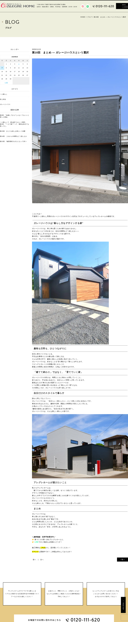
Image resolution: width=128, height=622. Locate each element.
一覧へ (122, 559)
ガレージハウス (5, 104)
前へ (34, 559)
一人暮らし (3, 94)
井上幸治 (3, 99)
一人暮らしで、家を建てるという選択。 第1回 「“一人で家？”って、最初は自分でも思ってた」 (14, 124)
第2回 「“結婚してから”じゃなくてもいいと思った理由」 (14, 116)
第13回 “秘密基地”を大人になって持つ (13, 141)
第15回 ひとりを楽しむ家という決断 (12, 131)
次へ (42, 559)
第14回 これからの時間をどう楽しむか (13, 136)
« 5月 (6, 82)
